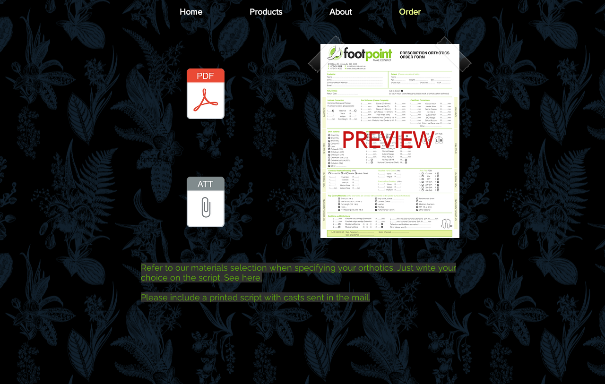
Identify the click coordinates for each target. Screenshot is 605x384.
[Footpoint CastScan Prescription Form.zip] (205, 203)
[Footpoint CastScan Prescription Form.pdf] (205, 95)
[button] (266, 12)
